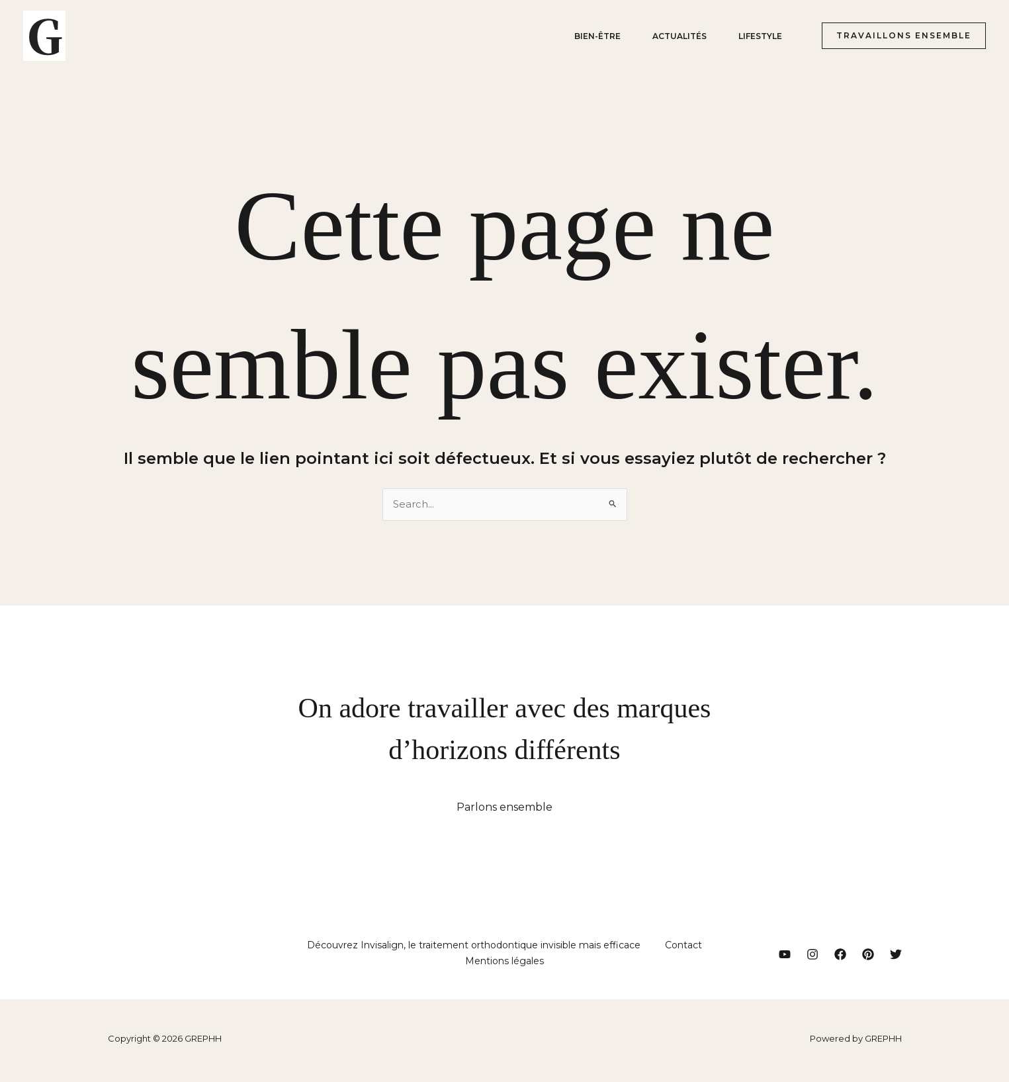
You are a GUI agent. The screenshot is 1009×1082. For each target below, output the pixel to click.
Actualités (679, 36)
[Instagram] (812, 957)
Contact (682, 947)
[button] (898, 36)
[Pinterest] (868, 957)
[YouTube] (785, 957)
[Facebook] (840, 957)
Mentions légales (504, 964)
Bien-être (597, 36)
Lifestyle (760, 36)
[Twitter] (896, 957)
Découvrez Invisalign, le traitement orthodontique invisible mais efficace (475, 947)
